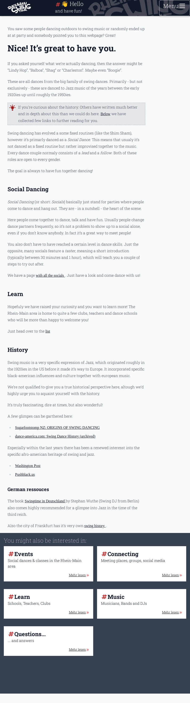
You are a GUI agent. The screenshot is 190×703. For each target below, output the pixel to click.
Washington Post (27, 466)
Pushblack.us (25, 474)
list (47, 331)
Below (105, 114)
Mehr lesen (79, 575)
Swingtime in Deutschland (45, 501)
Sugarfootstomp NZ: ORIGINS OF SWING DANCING (57, 428)
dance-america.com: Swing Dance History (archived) (55, 436)
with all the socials (50, 275)
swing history (95, 526)
